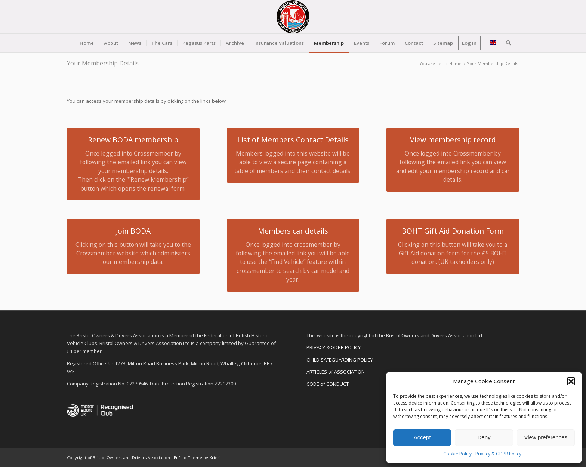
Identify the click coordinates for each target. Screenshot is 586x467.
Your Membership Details (103, 63)
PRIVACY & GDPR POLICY (333, 347)
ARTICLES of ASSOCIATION (335, 371)
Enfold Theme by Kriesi (197, 457)
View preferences (546, 437)
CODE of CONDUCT (327, 384)
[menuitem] (87, 43)
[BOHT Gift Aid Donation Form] (452, 246)
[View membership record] (452, 159)
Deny (483, 437)
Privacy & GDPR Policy (498, 454)
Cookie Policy (457, 454)
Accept (422, 437)
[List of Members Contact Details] (293, 155)
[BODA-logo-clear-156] (293, 16)
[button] (571, 381)
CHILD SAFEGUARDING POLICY (339, 359)
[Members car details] (293, 255)
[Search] (506, 43)
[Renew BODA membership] (133, 164)
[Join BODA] (133, 246)
